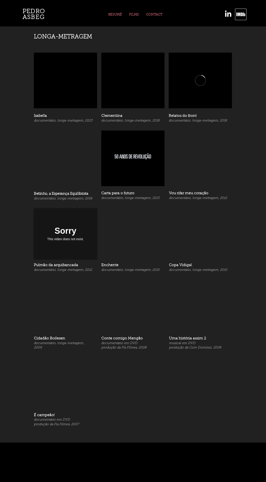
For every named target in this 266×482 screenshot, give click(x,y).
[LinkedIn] (228, 13)
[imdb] (241, 14)
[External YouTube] (65, 80)
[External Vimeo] (200, 80)
